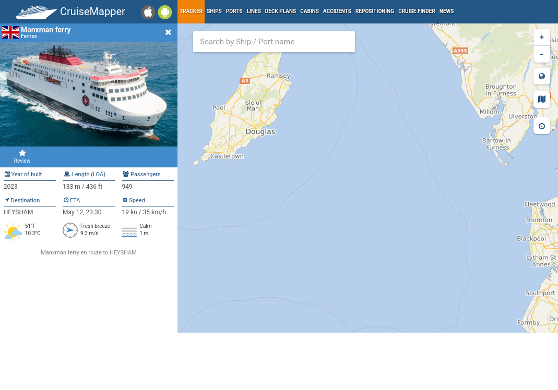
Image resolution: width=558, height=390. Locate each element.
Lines (254, 11)
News (447, 11)
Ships (214, 11)
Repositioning (374, 11)
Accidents (337, 11)
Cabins (309, 11)
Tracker (191, 11)
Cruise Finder (416, 11)
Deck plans (280, 11)
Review (22, 156)
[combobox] (274, 41)
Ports (234, 11)
